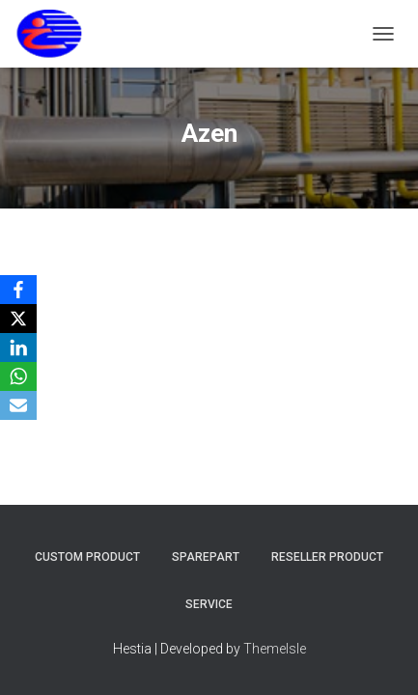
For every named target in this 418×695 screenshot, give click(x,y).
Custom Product (87, 557)
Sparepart (205, 557)
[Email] (18, 405)
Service (209, 604)
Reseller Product (327, 557)
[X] (18, 318)
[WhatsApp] (18, 376)
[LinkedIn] (18, 347)
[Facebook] (18, 289)
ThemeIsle (274, 648)
